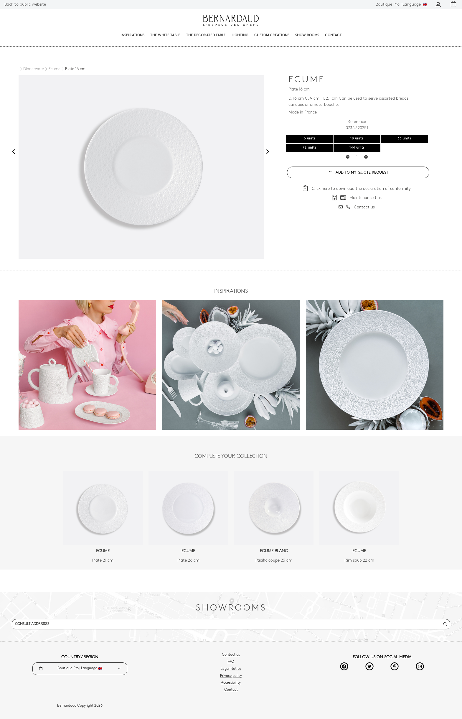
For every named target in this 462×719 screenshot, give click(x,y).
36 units (404, 138)
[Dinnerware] (31, 69)
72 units (309, 147)
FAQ (230, 662)
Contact (333, 35)
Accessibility (231, 683)
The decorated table (206, 35)
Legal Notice (231, 669)
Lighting (240, 35)
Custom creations (271, 35)
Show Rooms (307, 35)
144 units (357, 147)
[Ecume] (52, 69)
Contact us (231, 655)
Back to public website (25, 4)
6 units (310, 138)
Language (401, 4)
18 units (357, 138)
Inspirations (132, 35)
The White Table (165, 35)
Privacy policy (231, 676)
